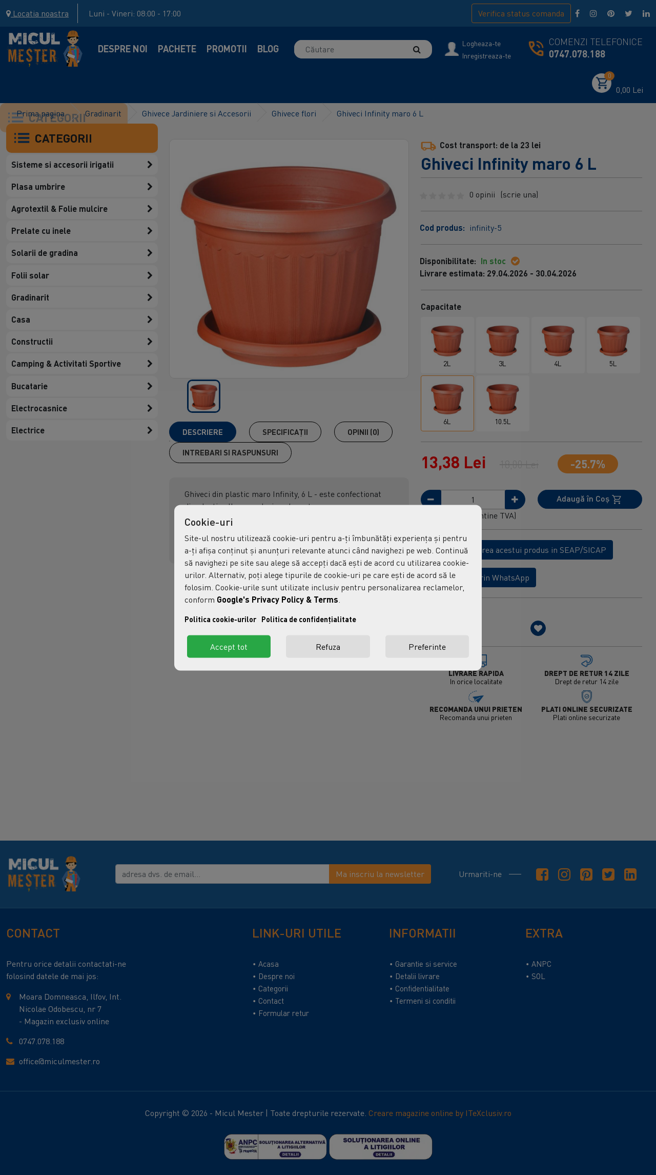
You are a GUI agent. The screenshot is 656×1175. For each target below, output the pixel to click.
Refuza (328, 646)
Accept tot (229, 646)
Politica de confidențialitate (308, 618)
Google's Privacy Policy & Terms (277, 599)
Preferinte (427, 646)
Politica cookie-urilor (220, 618)
